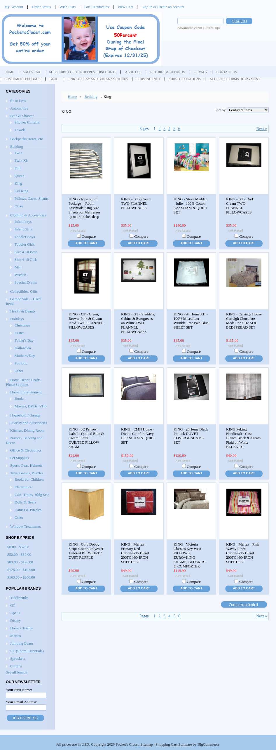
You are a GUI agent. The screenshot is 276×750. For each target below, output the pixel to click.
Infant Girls (23, 229)
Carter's (16, 666)
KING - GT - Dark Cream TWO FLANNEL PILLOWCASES (240, 205)
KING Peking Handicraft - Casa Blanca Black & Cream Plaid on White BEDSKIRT (243, 438)
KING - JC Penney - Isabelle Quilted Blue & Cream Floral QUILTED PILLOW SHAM (86, 438)
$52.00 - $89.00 (19, 554)
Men (18, 267)
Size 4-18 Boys (26, 252)
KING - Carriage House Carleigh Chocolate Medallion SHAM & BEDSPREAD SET (244, 320)
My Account (13, 7)
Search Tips (212, 27)
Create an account (170, 7)
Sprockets (17, 658)
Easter (19, 333)
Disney (15, 620)
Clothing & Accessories (28, 215)
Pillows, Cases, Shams (31, 198)
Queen (20, 175)
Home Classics (21, 628)
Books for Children (29, 479)
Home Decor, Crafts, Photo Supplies (23, 382)
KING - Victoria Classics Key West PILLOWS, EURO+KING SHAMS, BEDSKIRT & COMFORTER (190, 555)
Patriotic (21, 363)
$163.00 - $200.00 (21, 577)
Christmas (22, 325)
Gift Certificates (96, 7)
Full (18, 168)
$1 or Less (18, 100)
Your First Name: (19, 690)
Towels (20, 130)
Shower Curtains (27, 122)
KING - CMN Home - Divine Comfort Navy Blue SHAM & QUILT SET (138, 436)
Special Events (26, 282)
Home (72, 96)
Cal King (21, 191)
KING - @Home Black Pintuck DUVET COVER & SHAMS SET (191, 436)
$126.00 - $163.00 (21, 569)
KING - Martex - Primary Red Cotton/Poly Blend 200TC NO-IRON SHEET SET (135, 553)
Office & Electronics (25, 450)
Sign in (147, 7)
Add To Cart (86, 243)
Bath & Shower (22, 116)
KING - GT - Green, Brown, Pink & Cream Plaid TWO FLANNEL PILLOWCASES (86, 320)
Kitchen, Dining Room (27, 430)
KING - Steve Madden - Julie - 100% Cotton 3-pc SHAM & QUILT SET (190, 205)
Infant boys (23, 221)
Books (19, 398)
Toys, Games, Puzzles (26, 473)
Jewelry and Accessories (28, 423)
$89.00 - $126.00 (20, 562)
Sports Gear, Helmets (26, 465)
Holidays (17, 319)
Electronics (23, 487)
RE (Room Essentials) (27, 651)
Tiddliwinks (19, 598)
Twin (18, 153)
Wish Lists (68, 7)
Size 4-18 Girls (26, 259)
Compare (89, 236)
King (18, 183)
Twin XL (21, 160)
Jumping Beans (21, 643)
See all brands (16, 672)
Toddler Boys (25, 237)
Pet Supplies (19, 458)
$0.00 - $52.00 (18, 547)
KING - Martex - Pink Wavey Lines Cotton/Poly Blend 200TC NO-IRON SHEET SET (242, 553)
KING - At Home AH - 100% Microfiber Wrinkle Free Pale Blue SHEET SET (191, 320)
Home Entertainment (26, 392)
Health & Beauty (23, 311)
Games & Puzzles (28, 510)
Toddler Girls (25, 244)
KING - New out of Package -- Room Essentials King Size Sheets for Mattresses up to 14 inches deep (84, 208)
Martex (15, 635)
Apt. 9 (15, 613)
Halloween (23, 348)
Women (20, 274)
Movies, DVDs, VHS (31, 406)
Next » (261, 128)
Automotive (19, 108)
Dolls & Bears (25, 502)
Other (19, 206)
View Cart (125, 7)
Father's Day (24, 340)
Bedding (16, 146)
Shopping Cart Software (174, 744)
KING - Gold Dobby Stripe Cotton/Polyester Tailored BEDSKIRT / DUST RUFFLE (86, 551)
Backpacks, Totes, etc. (27, 139)
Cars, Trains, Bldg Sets (32, 494)
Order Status (41, 7)
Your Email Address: (21, 702)
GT (12, 605)
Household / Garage (25, 415)
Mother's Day (25, 355)
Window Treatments (25, 526)
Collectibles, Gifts (24, 291)
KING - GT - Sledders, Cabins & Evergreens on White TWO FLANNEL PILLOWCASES (138, 323)
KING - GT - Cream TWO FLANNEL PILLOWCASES (136, 203)
